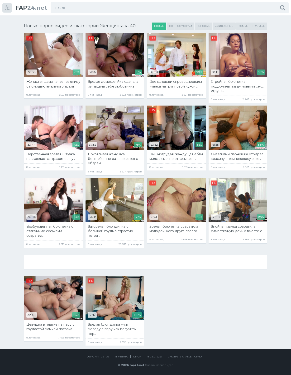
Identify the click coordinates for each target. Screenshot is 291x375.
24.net (31, 7)
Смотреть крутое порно (185, 356)
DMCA (137, 356)
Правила (121, 356)
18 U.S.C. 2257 (154, 356)
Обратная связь (98, 356)
